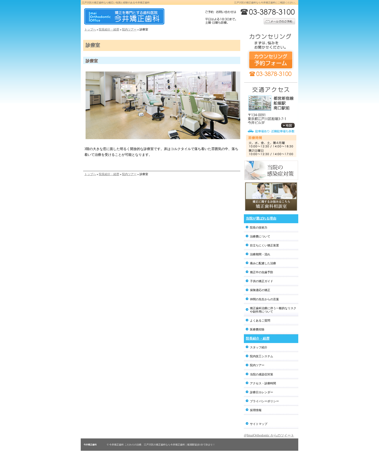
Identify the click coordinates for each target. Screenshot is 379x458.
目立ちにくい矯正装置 (264, 245)
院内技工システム (261, 356)
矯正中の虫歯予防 (261, 272)
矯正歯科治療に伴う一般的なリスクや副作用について (273, 310)
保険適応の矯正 (260, 290)
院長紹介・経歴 (109, 29)
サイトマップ (258, 424)
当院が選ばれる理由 (261, 218)
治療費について (260, 236)
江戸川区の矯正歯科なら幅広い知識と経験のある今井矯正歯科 (116, 2)
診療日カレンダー (261, 392)
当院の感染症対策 (261, 374)
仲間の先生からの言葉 (264, 299)
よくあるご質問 (260, 320)
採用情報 (256, 410)
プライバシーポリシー (264, 401)
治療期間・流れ (260, 254)
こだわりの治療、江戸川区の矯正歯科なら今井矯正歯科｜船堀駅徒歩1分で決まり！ (169, 444)
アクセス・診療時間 (263, 383)
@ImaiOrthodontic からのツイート (269, 435)
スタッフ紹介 (258, 347)
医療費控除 (257, 329)
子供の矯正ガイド (261, 281)
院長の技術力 (258, 227)
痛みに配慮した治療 (263, 263)
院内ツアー (129, 29)
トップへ (90, 29)
